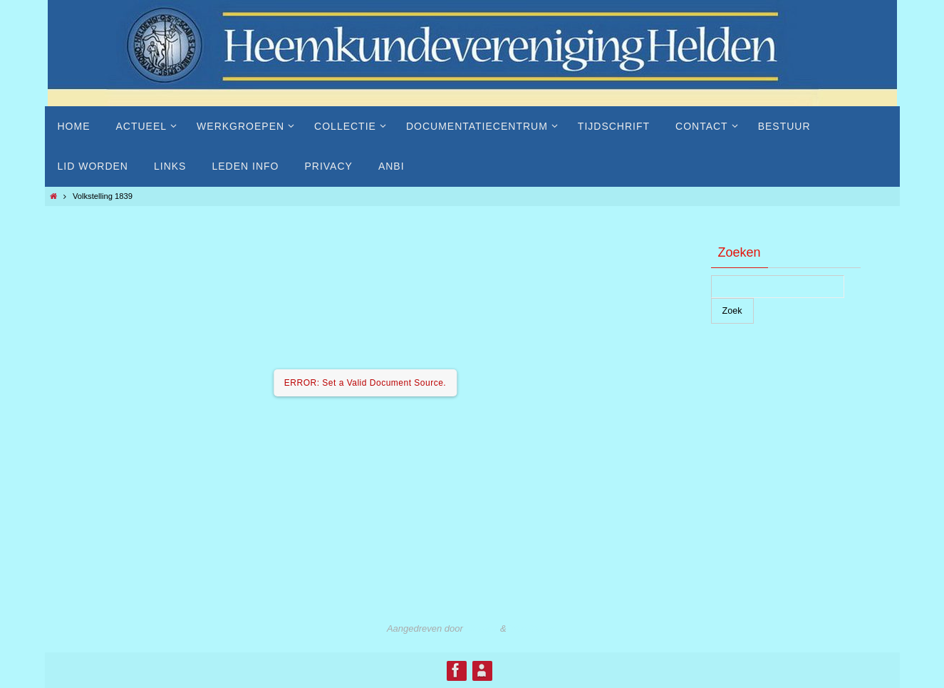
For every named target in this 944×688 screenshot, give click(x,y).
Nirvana (481, 628)
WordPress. (533, 628)
